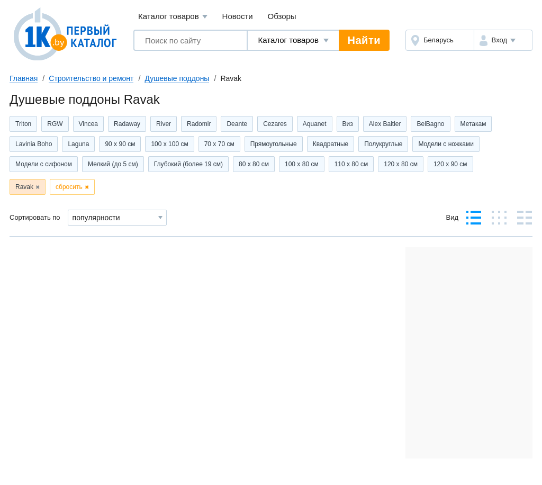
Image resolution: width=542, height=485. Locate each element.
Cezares (275, 124)
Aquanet (315, 124)
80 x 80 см (254, 164)
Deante (237, 124)
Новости (237, 16)
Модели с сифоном (43, 164)
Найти (364, 40)
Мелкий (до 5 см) (113, 164)
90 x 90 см (120, 144)
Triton (23, 124)
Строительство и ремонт (91, 78)
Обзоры (282, 16)
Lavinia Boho (33, 144)
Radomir (199, 124)
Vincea (88, 124)
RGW (54, 124)
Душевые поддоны (176, 78)
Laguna (78, 144)
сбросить (69, 187)
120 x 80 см (401, 164)
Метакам (473, 124)
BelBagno (430, 124)
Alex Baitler (385, 124)
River (163, 124)
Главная (24, 78)
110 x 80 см (351, 164)
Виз (347, 124)
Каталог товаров (172, 17)
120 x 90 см (450, 164)
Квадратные (330, 144)
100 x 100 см (169, 144)
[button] (503, 40)
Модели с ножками (446, 144)
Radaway (127, 124)
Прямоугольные (273, 144)
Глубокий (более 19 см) (188, 164)
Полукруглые (383, 144)
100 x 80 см (302, 164)
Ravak (24, 187)
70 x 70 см (219, 144)
